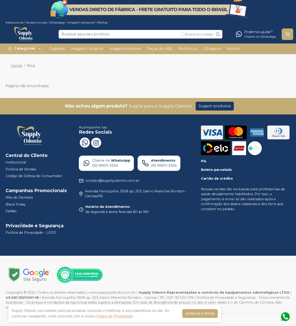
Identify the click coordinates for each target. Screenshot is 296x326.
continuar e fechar (200, 313)
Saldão (11, 211)
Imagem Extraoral (86, 48)
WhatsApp (57, 22)
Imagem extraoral (81, 22)
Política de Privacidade (114, 316)
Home (16, 66)
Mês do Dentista (19, 197)
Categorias (25, 48)
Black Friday (16, 204)
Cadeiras (57, 48)
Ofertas (102, 22)
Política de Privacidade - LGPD (31, 233)
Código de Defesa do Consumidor (34, 176)
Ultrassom (212, 48)
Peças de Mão (159, 48)
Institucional (14, 22)
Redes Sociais (36, 22)
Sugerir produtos (215, 106)
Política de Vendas (21, 169)
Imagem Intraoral (125, 48)
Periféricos (187, 48)
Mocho (233, 48)
